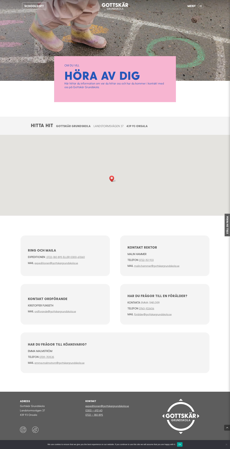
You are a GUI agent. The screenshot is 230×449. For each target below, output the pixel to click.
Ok (180, 444)
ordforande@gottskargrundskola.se (55, 311)
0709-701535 (46, 356)
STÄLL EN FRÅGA (227, 225)
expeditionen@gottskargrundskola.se (56, 262)
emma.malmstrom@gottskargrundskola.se (59, 362)
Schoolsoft (34, 6)
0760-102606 (146, 308)
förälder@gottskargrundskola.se (153, 314)
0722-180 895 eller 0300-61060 (65, 256)
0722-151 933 (146, 259)
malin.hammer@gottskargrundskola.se (156, 265)
